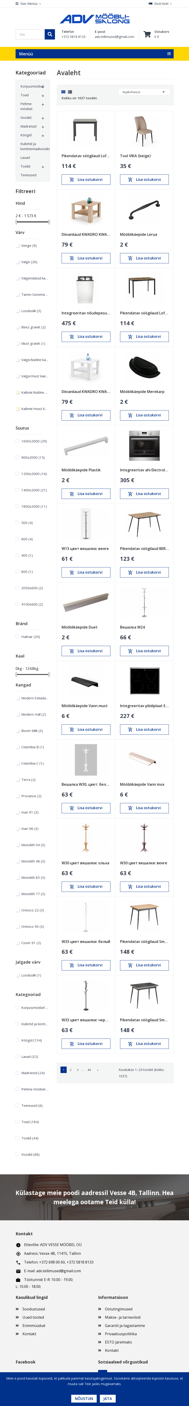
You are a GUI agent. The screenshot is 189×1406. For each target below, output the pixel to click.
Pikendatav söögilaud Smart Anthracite (144, 1019)
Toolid (25, 166)
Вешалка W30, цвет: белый (86, 784)
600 (27, 539)
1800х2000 (34, 506)
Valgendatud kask (35, 278)
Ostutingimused (118, 1309)
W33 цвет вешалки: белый (86, 941)
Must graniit (33, 343)
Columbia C (32, 763)
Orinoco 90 (32, 926)
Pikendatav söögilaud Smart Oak (144, 941)
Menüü (26, 54)
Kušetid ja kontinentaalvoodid (30, 146)
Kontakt (29, 1333)
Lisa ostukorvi (85, 179)
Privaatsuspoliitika (121, 1333)
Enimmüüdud (33, 1325)
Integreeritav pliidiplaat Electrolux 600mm (144, 705)
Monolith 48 (33, 861)
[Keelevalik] (161, 4)
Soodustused (33, 1309)
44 (89, 1070)
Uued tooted (33, 1317)
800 (27, 571)
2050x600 (32, 588)
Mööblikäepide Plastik (81, 469)
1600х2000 (34, 441)
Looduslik (31, 310)
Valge (29, 261)
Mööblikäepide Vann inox (142, 784)
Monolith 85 (33, 877)
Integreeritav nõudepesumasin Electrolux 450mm (86, 313)
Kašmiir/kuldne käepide (35, 392)
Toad (24, 95)
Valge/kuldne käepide (35, 359)
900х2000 (33, 457)
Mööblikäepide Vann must (85, 705)
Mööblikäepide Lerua (138, 234)
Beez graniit (33, 327)
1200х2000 (34, 473)
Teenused (28, 175)
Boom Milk (32, 730)
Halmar (30, 636)
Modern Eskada (35, 698)
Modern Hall (33, 714)
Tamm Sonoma (35, 294)
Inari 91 (29, 812)
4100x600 (32, 604)
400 (27, 555)
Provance (31, 796)
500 (27, 522)
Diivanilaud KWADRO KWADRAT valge (86, 391)
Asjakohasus (144, 92)
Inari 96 (29, 828)
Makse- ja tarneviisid (122, 1317)
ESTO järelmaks (118, 1342)
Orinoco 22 (32, 910)
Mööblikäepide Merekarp (142, 391)
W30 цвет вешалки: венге (143, 862)
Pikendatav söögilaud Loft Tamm (144, 313)
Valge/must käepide (35, 376)
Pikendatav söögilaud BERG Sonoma (144, 548)
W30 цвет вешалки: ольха (85, 862)
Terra (28, 779)
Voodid (25, 117)
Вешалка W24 (132, 627)
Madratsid (28, 126)
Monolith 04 (33, 844)
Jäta (108, 1398)
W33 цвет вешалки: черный (86, 1019)
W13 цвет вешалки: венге (85, 548)
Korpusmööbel (30, 86)
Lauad (25, 157)
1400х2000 (34, 490)
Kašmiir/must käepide (35, 408)
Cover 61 (31, 942)
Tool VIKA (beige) (135, 155)
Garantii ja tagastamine (125, 1325)
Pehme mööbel (26, 106)
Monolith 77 (33, 893)
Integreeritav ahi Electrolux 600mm (144, 469)
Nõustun (84, 1398)
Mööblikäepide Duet (80, 627)
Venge (29, 245)
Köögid (26, 135)
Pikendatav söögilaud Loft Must (86, 155)
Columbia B (32, 747)
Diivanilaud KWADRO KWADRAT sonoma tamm (86, 234)
